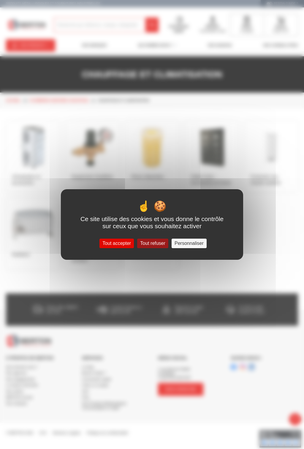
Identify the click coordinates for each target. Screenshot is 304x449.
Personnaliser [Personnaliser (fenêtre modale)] (189, 243)
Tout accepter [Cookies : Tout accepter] (116, 243)
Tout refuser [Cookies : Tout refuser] (152, 243)
